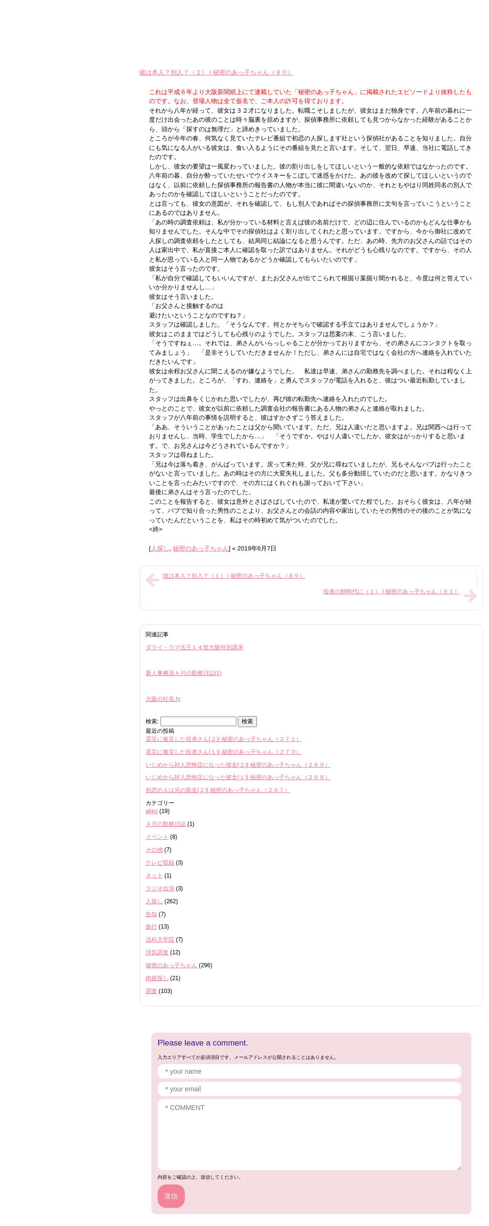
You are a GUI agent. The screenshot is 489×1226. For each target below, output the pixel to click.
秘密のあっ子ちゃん (201, 548)
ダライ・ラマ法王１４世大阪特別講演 (194, 647)
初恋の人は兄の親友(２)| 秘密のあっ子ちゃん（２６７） (218, 790)
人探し (160, 548)
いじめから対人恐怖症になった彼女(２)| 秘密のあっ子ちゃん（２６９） (238, 764)
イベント (157, 837)
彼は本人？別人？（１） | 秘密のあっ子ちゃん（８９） (234, 575)
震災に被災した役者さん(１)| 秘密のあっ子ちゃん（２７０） (224, 752)
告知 (151, 914)
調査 (151, 991)
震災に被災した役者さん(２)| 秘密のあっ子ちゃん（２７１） (224, 739)
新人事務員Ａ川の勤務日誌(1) (184, 673)
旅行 (151, 926)
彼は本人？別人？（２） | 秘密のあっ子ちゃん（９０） (216, 72)
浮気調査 (157, 952)
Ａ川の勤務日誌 (166, 824)
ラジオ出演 (160, 888)
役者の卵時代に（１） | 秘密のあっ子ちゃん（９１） (391, 591)
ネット (154, 875)
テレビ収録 (160, 862)
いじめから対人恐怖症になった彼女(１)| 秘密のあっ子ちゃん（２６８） (238, 777)
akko (152, 811)
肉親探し (157, 978)
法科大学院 (160, 939)
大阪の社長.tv (163, 699)
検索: (152, 721)
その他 (154, 849)
